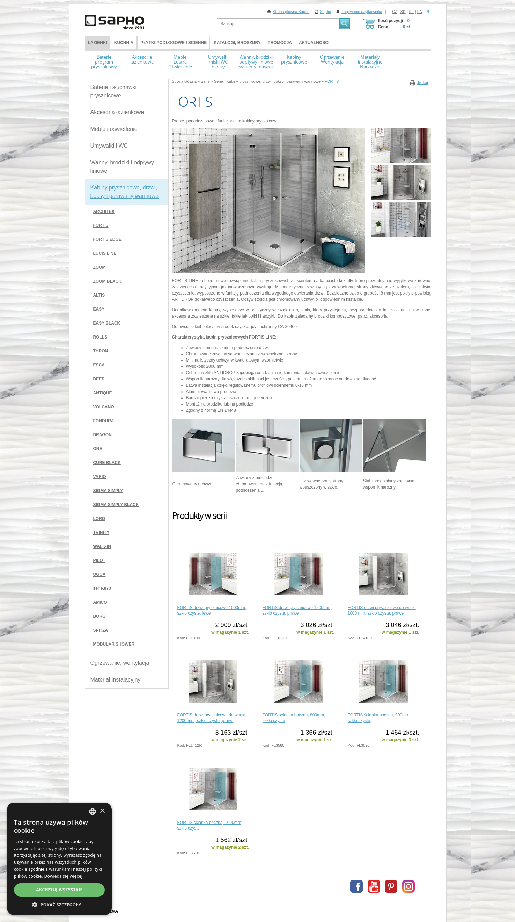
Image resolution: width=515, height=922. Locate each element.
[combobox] (92, 811)
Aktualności (314, 42)
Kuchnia (123, 42)
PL (428, 11)
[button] (59, 904)
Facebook (356, 886)
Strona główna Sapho (291, 11)
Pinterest (391, 886)
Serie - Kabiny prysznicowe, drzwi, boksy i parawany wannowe (267, 81)
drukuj (422, 82)
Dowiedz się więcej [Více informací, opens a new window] (63, 876)
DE (411, 11)
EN (419, 11)
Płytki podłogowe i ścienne (173, 42)
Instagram (408, 886)
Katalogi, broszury (237, 42)
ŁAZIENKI (97, 42)
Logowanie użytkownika (361, 11)
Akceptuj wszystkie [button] (59, 890)
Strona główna (184, 81)
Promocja (280, 42)
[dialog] (59, 859)
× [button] (102, 811)
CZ (394, 11)
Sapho (325, 11)
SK (403, 11)
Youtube (374, 886)
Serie (205, 81)
